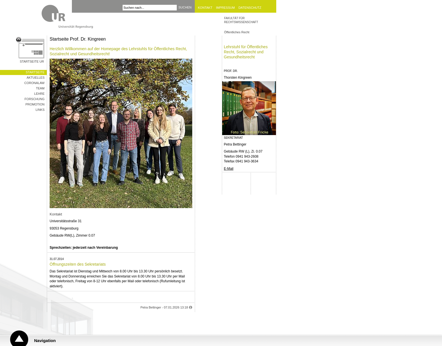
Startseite (35, 72)
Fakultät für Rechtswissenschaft (241, 20)
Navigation (45, 340)
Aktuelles (35, 77)
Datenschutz (249, 7)
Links (40, 109)
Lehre (39, 93)
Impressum (225, 7)
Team (40, 88)
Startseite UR (32, 61)
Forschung (35, 99)
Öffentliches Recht (236, 32)
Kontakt (205, 7)
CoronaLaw (34, 83)
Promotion (35, 104)
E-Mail (228, 169)
